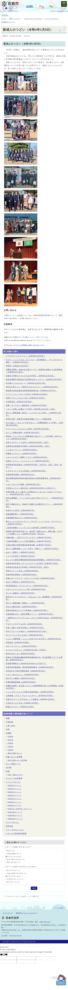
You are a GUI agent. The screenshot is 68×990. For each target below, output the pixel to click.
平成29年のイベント (15, 815)
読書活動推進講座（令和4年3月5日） (21, 682)
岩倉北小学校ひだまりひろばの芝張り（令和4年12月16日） (30, 376)
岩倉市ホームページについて (26, 913)
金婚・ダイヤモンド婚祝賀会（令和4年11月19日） (27, 405)
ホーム (3, 18)
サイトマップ (8, 913)
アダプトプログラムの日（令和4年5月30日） (24, 624)
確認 (34, 888)
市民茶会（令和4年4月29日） (18, 642)
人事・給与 (10, 726)
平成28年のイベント (15, 819)
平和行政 (9, 722)
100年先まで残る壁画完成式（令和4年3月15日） (26, 671)
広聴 (8, 771)
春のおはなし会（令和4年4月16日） (21, 654)
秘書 (8, 718)
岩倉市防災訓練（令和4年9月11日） (21, 474)
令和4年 (10, 750)
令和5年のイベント (14, 795)
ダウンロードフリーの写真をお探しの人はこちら (24, 345)
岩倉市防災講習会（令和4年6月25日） (22, 574)
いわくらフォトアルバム (33, 18)
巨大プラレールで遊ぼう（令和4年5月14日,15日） (27, 631)
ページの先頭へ (59, 908)
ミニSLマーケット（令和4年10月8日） (22, 450)
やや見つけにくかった (15, 879)
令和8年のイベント (14, 785)
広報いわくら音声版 (14, 757)
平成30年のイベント (15, 812)
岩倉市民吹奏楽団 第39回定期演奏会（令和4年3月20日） (30, 667)
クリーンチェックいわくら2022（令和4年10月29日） (28, 429)
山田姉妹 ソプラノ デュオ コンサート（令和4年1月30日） (30, 695)
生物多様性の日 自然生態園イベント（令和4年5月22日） (30, 614)
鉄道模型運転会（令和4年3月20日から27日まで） (26, 663)
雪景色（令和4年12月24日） (18, 366)
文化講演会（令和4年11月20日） (19, 402)
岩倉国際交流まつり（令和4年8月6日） (22, 518)
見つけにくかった (13, 882)
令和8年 (10, 736)
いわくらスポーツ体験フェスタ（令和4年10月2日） (27, 457)
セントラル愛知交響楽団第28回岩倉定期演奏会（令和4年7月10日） (34, 560)
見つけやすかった (13, 870)
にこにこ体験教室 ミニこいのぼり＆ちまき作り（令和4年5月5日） (34, 639)
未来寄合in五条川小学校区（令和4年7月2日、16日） (27, 567)
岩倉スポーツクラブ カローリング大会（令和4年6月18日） (31, 578)
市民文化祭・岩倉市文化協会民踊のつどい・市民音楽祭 (29, 419)
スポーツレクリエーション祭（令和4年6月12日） (26, 589)
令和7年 (10, 740)
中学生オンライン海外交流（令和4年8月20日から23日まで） (31, 488)
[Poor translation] (5, 954)
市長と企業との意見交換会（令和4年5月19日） (25, 628)
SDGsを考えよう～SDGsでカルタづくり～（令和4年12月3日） (32, 387)
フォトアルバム (12, 822)
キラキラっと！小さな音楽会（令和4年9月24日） (26, 471)
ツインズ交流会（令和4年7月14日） (21, 556)
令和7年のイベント (14, 789)
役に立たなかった (13, 862)
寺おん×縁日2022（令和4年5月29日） (22, 607)
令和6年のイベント (14, 792)
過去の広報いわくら (15, 753)
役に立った (11, 850)
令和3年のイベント (14, 802)
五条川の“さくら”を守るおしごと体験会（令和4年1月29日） (30, 699)
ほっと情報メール (13, 764)
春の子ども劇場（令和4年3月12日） (21, 678)
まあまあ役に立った (14, 853)
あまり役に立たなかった (16, 859)
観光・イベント (15, 18)
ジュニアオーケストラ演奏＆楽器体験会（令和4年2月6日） (30, 692)
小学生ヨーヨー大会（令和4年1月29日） (22, 703)
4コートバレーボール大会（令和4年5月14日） (25, 635)
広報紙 (8, 733)
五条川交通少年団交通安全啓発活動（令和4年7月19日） (29, 545)
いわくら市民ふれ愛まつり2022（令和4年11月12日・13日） (31, 409)
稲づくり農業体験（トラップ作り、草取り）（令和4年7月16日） (33, 549)
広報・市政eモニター (15, 775)
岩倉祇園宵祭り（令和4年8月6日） (20, 514)
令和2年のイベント (14, 805)
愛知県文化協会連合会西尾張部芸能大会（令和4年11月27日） (31, 390)
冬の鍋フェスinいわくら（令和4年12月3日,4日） (26, 383)
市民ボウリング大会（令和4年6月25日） (22, 571)
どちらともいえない (14, 856)
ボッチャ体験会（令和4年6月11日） (21, 593)
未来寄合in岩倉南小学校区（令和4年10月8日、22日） (28, 446)
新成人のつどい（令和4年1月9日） (20, 707)
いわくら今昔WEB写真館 (16, 833)
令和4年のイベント (8, 22)
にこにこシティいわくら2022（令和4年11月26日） (27, 394)
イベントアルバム (51, 18)
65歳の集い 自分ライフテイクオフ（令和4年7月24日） (29, 537)
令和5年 (10, 746)
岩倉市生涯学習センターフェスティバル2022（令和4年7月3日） (32, 563)
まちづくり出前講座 (14, 778)
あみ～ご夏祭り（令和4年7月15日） (21, 552)
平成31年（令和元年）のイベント (20, 809)
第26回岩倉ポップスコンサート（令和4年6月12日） (27, 586)
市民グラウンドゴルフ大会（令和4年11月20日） (26, 398)
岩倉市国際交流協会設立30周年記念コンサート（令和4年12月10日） (34, 379)
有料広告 (9, 826)
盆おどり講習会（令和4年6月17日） (21, 582)
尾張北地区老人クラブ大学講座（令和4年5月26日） (27, 610)
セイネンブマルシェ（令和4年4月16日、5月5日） (26, 650)
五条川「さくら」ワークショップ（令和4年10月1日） (28, 461)
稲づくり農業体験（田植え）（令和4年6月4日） (26, 603)
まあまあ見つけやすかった (17, 873)
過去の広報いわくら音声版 (17, 760)
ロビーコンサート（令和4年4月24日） (22, 646)
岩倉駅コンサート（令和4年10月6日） (22, 453)
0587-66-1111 (45, 922)
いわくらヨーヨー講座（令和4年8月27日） (23, 484)
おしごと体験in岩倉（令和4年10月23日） (23, 432)
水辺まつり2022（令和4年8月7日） (20, 510)
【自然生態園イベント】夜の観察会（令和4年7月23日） (29, 541)
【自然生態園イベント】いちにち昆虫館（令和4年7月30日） (31, 528)
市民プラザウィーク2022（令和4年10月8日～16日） (28, 442)
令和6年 (10, 743)
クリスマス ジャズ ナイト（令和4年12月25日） (25, 356)
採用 (8, 729)
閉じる (55, 977)
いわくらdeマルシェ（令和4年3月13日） (23, 675)
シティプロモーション (15, 830)
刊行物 (8, 767)
